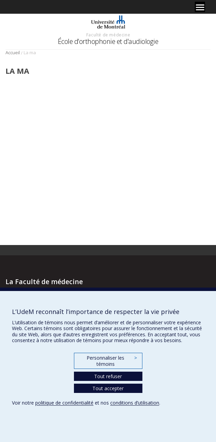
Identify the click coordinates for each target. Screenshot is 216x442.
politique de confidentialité (64, 402)
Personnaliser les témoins (112, 360)
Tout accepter (108, 388)
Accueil (12, 52)
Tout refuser (108, 376)
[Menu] (200, 7)
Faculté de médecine (108, 34)
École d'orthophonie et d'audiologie (108, 41)
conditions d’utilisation (134, 402)
